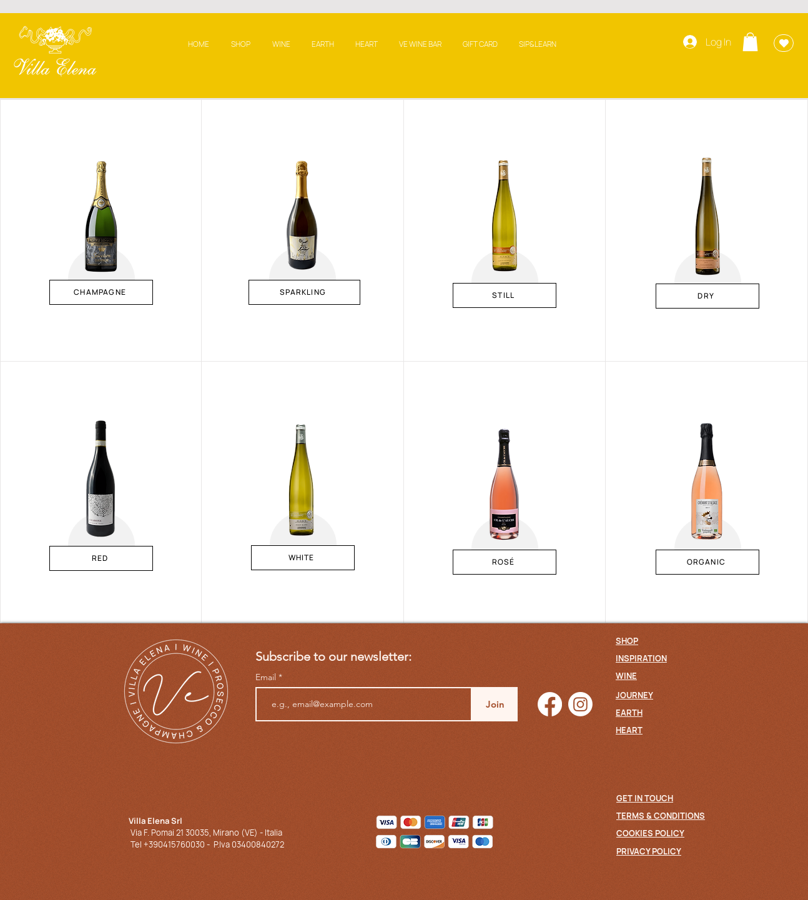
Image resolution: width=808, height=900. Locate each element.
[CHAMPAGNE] (101, 292)
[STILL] (504, 295)
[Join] (495, 704)
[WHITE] (303, 557)
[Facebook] (550, 704)
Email (266, 677)
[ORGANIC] (707, 562)
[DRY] (707, 296)
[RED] (101, 558)
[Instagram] (580, 704)
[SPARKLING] (304, 292)
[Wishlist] (784, 43)
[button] (750, 41)
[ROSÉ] (504, 562)
